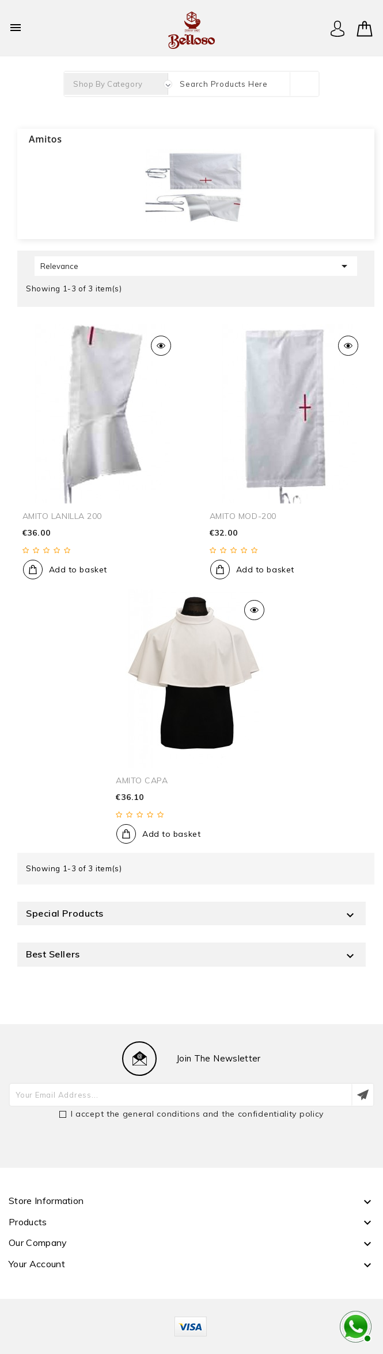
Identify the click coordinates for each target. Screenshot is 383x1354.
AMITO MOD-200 (243, 516)
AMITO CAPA (142, 780)
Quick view (161, 346)
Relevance (195, 266)
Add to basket (78, 569)
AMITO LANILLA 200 (62, 516)
